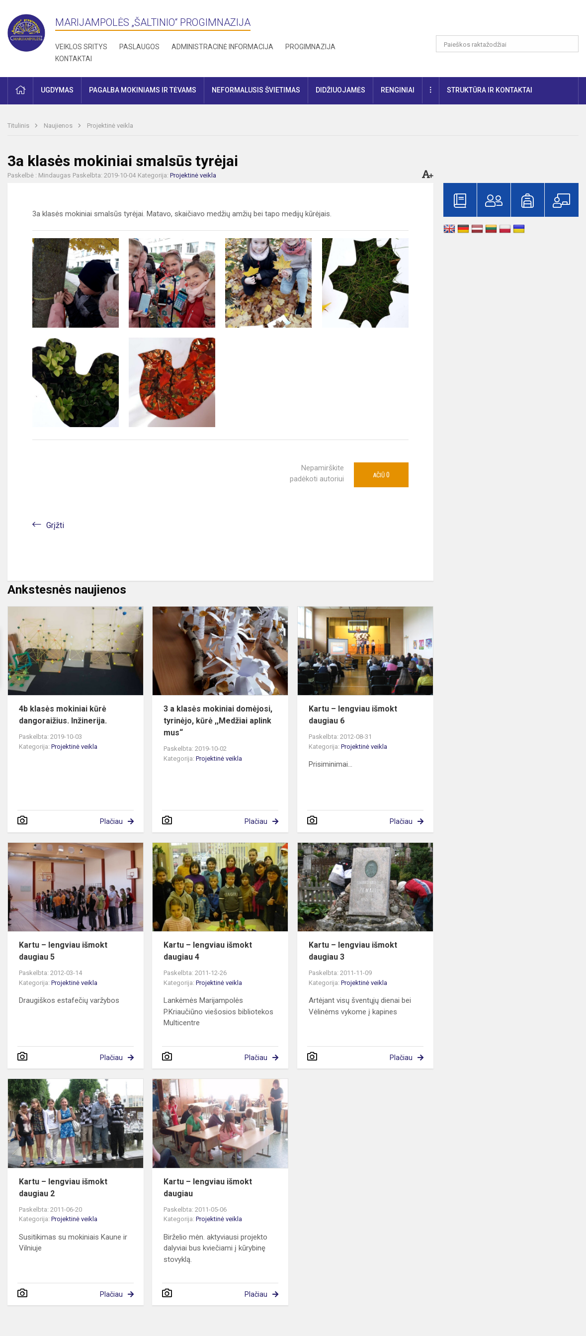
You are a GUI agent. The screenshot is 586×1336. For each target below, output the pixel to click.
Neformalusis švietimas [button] (256, 90)
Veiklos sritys (81, 47)
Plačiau (111, 821)
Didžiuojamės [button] (340, 90)
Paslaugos (139, 47)
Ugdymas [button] (57, 90)
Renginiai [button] (398, 90)
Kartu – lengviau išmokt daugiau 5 (63, 951)
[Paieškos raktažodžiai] (507, 43)
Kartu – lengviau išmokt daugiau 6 (353, 714)
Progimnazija (310, 47)
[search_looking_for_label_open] (567, 43)
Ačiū (381, 474)
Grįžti (55, 525)
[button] (510, 21)
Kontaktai (73, 59)
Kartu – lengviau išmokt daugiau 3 (353, 951)
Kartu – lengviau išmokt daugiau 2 (63, 1187)
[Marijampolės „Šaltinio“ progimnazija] (31, 30)
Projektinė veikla (110, 125)
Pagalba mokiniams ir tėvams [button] (142, 90)
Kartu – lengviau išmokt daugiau (208, 1187)
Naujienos (59, 125)
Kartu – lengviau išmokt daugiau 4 (208, 951)
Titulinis (19, 125)
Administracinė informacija (222, 47)
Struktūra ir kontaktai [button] (489, 90)
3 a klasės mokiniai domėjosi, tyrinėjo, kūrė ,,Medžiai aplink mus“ (218, 720)
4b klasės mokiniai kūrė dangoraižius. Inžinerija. (63, 714)
